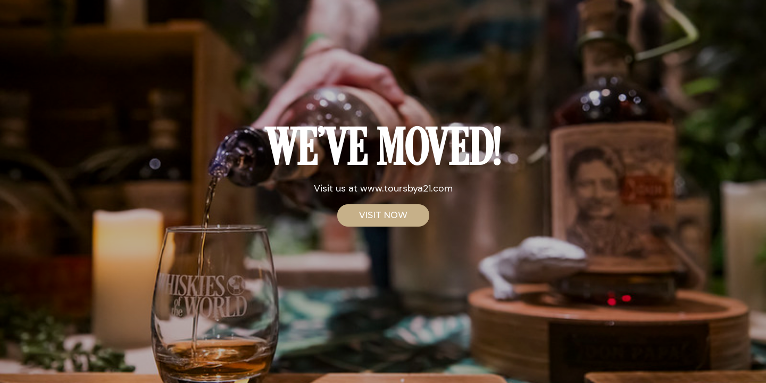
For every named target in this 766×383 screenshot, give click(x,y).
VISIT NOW (383, 215)
